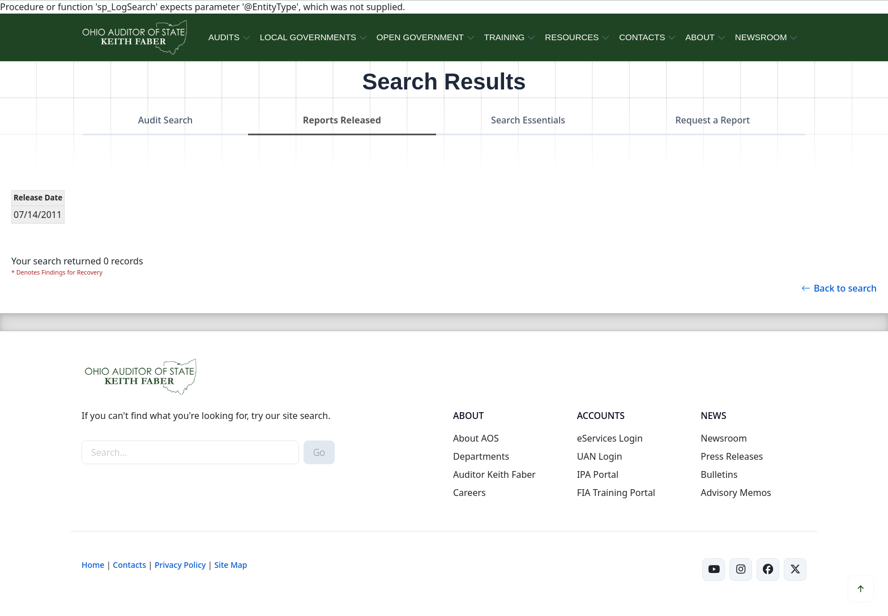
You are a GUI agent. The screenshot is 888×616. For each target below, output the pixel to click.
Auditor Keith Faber (494, 474)
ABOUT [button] (700, 37)
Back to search (839, 288)
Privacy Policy (180, 564)
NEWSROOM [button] (761, 37)
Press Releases (732, 456)
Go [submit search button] (319, 452)
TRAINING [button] (504, 37)
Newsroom (724, 438)
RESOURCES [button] (572, 37)
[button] (860, 588)
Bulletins (719, 474)
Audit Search (165, 120)
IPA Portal (598, 474)
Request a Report (712, 120)
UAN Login (599, 456)
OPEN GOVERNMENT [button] (420, 37)
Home (93, 564)
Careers (469, 492)
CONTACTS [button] (642, 37)
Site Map (230, 564)
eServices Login (610, 438)
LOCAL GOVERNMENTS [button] (308, 37)
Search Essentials (528, 120)
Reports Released (342, 120)
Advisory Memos (736, 492)
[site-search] (190, 452)
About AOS (476, 438)
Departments (481, 456)
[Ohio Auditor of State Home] (134, 37)
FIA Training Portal (616, 492)
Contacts (129, 564)
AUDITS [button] (224, 37)
